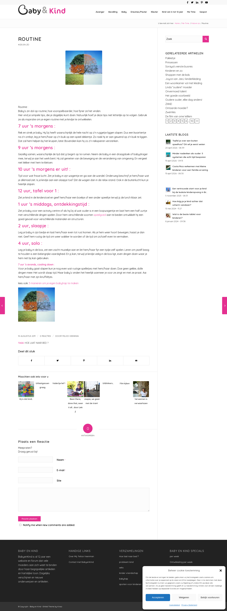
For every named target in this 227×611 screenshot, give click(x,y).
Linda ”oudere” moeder (178, 87)
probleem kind (126, 562)
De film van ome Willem (178, 116)
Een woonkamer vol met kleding (183, 83)
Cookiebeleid (174, 605)
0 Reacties (45, 336)
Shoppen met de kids (177, 74)
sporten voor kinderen (130, 584)
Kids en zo (23, 44)
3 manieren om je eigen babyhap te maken (54, 283)
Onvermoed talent (176, 91)
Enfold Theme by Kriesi (52, 606)
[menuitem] (100, 12)
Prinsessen (171, 62)
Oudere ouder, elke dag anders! (183, 99)
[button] (220, 570)
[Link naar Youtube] (206, 2)
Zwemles (170, 112)
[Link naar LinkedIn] (197, 2)
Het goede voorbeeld (177, 95)
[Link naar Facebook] (187, 2)
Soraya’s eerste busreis (179, 66)
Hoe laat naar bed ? (36, 342)
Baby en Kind (35, 606)
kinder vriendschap (128, 573)
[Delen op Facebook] (31, 360)
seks (121, 567)
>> (197, 121)
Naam (61, 459)
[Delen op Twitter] (58, 360)
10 (192, 121)
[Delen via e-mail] (136, 360)
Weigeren (184, 597)
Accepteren (158, 597)
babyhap (123, 578)
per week (174, 556)
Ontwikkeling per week (181, 562)
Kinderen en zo (174, 70)
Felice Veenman (70, 336)
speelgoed (100, 214)
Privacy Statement (189, 605)
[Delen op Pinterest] (84, 360)
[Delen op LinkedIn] (110, 360)
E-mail (61, 470)
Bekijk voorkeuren (210, 597)
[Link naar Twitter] (192, 2)
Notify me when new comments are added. (49, 525)
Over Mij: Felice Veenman (81, 556)
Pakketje (170, 58)
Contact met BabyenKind (81, 562)
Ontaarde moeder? (176, 108)
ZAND (168, 104)
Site (59, 480)
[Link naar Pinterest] (201, 2)
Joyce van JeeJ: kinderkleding (183, 78)
